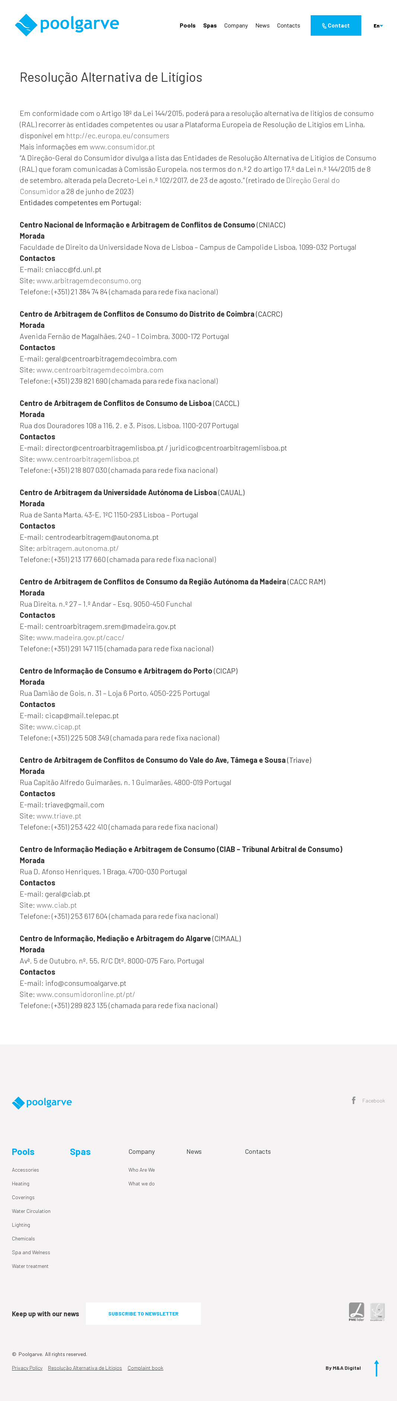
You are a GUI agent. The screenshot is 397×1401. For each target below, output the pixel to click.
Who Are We (141, 1169)
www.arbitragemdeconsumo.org (88, 280)
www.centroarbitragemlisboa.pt (88, 458)
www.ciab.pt (56, 904)
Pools (188, 25)
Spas (210, 25)
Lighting (21, 1224)
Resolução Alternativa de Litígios (85, 1368)
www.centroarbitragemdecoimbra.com (100, 369)
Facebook (368, 1101)
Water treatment (30, 1266)
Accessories (25, 1169)
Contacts (288, 25)
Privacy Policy (27, 1368)
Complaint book (145, 1368)
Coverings (23, 1197)
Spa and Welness (31, 1252)
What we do (141, 1183)
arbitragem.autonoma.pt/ (77, 547)
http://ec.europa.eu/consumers (117, 135)
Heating (20, 1183)
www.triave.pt (58, 815)
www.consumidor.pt (122, 146)
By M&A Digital (343, 1368)
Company (236, 25)
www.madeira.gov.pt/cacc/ (80, 637)
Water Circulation (31, 1211)
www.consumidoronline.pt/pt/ (85, 994)
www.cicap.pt (58, 726)
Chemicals (23, 1238)
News (262, 25)
